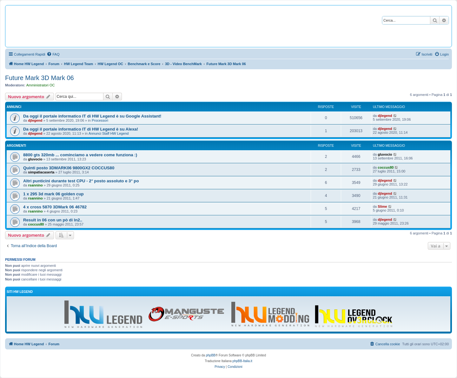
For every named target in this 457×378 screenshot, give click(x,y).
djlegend (35, 120)
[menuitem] (53, 54)
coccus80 (386, 167)
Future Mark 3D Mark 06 (39, 77)
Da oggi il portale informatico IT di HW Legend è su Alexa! (80, 129)
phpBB (210, 355)
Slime (382, 206)
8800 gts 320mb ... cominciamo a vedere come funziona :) (80, 154)
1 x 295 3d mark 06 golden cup (53, 194)
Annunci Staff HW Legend (109, 133)
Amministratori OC (40, 85)
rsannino (35, 185)
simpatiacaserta (41, 172)
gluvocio (35, 159)
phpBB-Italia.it (242, 361)
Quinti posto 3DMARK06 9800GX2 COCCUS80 (68, 167)
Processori (100, 120)
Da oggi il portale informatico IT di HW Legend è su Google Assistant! (92, 116)
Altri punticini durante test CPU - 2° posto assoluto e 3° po (81, 181)
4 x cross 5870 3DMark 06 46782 (55, 207)
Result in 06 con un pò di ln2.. (52, 220)
